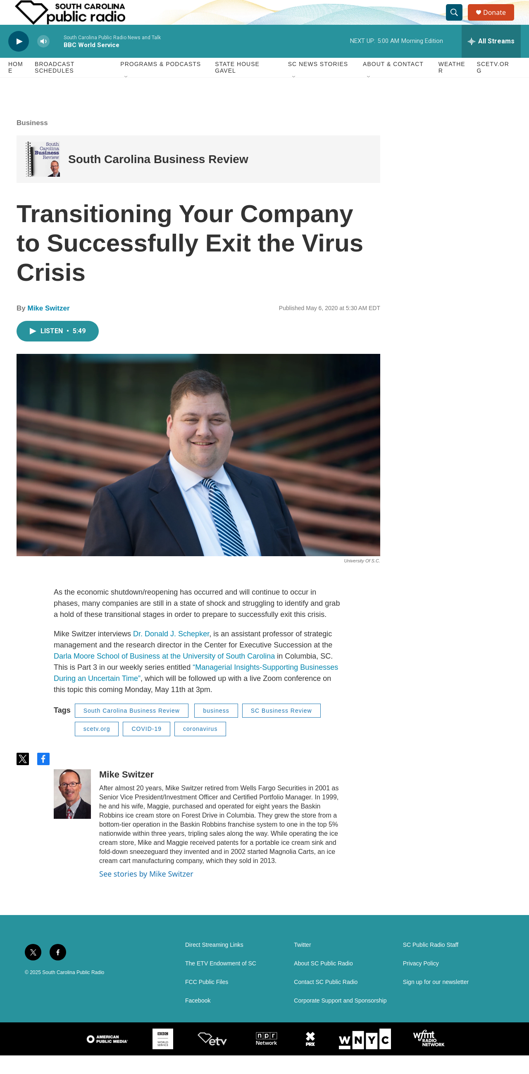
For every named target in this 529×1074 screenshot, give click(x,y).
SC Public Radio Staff (430, 963)
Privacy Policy (421, 982)
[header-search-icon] (458, 22)
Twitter (302, 963)
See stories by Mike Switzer (146, 892)
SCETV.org (493, 85)
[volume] (43, 60)
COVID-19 (146, 747)
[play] (18, 60)
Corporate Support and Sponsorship (340, 1019)
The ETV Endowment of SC (220, 982)
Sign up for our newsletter (436, 1001)
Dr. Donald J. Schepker (171, 652)
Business (32, 141)
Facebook (197, 1019)
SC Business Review (281, 729)
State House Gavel (237, 85)
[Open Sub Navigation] (126, 95)
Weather (451, 85)
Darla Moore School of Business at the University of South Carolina (164, 675)
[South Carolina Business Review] (42, 177)
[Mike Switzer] (72, 812)
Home (15, 85)
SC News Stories (318, 82)
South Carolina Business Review (158, 177)
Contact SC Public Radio (325, 1001)
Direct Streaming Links (214, 963)
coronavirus (200, 747)
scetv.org (96, 747)
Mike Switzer (48, 327)
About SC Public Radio (323, 982)
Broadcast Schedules (54, 85)
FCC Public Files (206, 1001)
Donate (499, 21)
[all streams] (491, 59)
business (216, 729)
